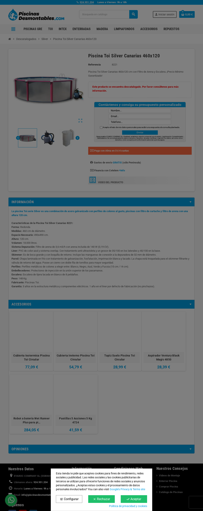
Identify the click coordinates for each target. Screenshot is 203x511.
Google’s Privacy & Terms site (127, 489)
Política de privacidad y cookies (128, 506)
